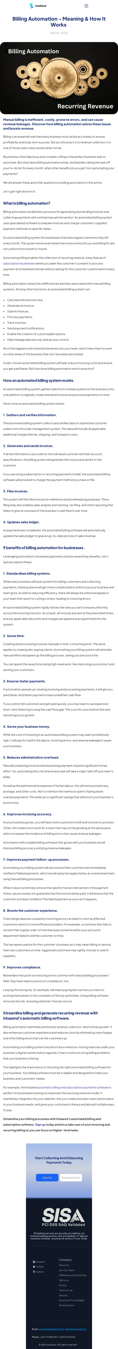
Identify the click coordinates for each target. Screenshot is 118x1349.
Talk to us (64, 1280)
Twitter (40, 1266)
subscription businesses (19, 263)
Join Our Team (66, 1270)
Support (40, 1261)
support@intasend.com (51, 1329)
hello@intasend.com (76, 1329)
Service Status (66, 1305)
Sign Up (47, 1178)
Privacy (63, 1285)
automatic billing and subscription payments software (73, 1087)
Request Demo (71, 1178)
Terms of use (66, 1290)
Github (40, 1271)
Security (63, 1295)
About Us (64, 1265)
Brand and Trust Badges (72, 1300)
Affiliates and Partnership (73, 1275)
